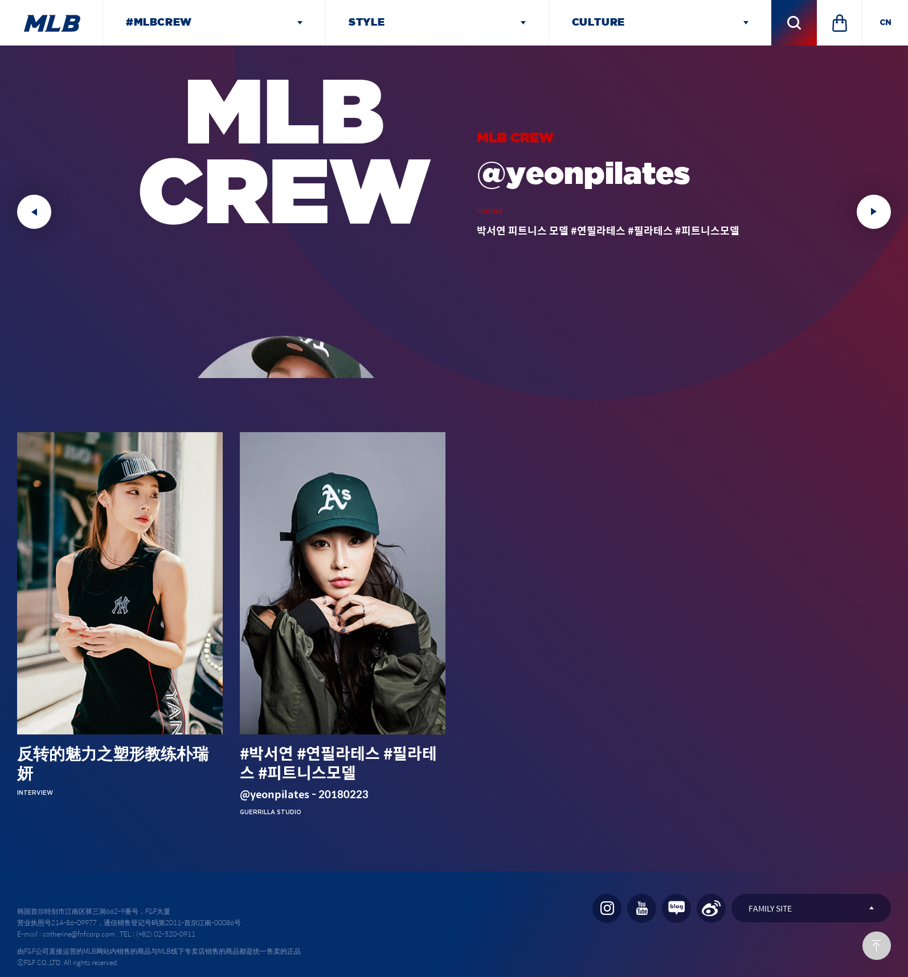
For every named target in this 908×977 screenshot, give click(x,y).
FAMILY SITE (770, 908)
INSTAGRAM (606, 908)
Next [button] (874, 212)
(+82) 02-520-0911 (165, 934)
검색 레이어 (794, 23)
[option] (454, 212)
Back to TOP (876, 945)
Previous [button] (34, 212)
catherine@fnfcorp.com (79, 934)
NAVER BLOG (676, 908)
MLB (51, 23)
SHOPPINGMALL (839, 23)
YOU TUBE (641, 908)
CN (885, 23)
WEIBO (711, 908)
